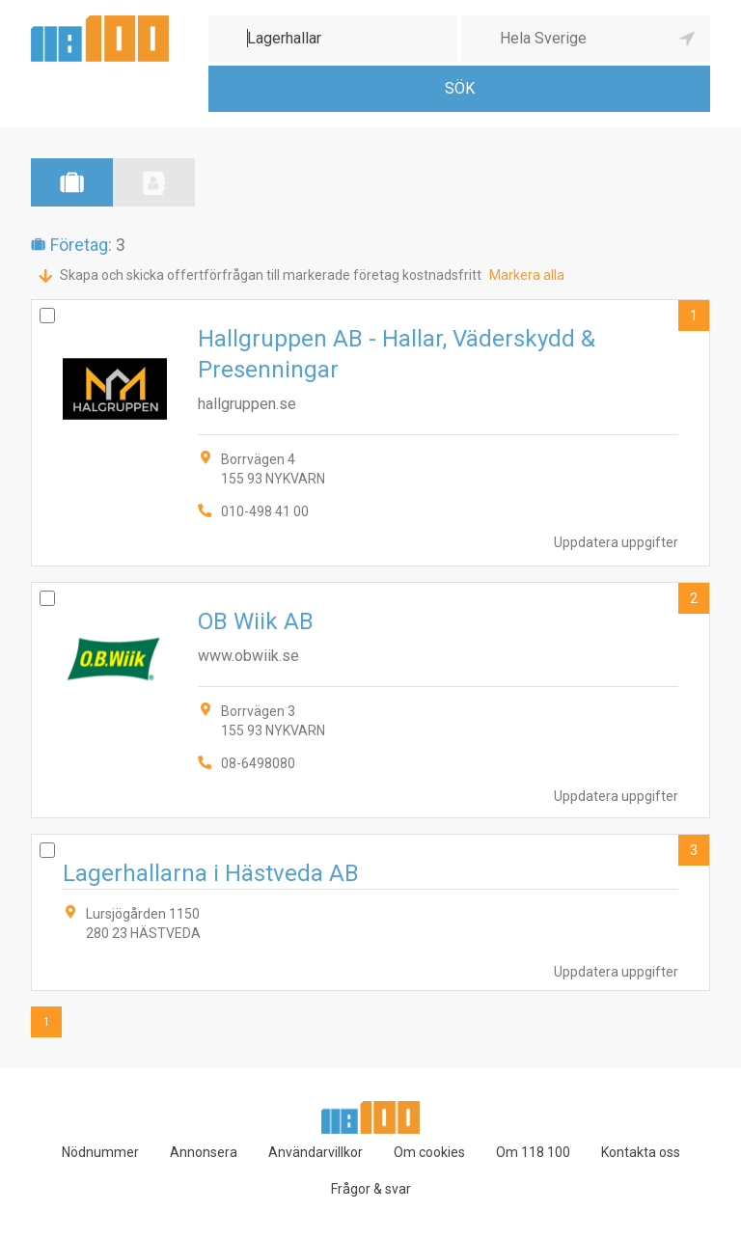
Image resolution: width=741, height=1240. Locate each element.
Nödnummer (100, 1152)
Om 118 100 (533, 1152)
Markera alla (526, 275)
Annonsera (203, 1152)
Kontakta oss (640, 1152)
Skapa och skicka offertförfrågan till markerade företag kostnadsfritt (270, 275)
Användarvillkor (315, 1152)
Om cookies (429, 1152)
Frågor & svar (371, 1189)
